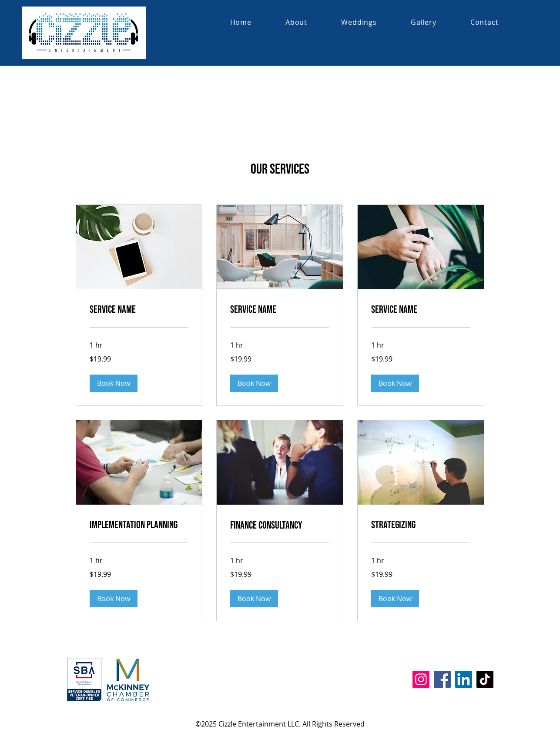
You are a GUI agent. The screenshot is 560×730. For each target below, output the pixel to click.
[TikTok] (484, 679)
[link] (139, 310)
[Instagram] (420, 679)
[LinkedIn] (463, 679)
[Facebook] (442, 679)
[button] (113, 383)
